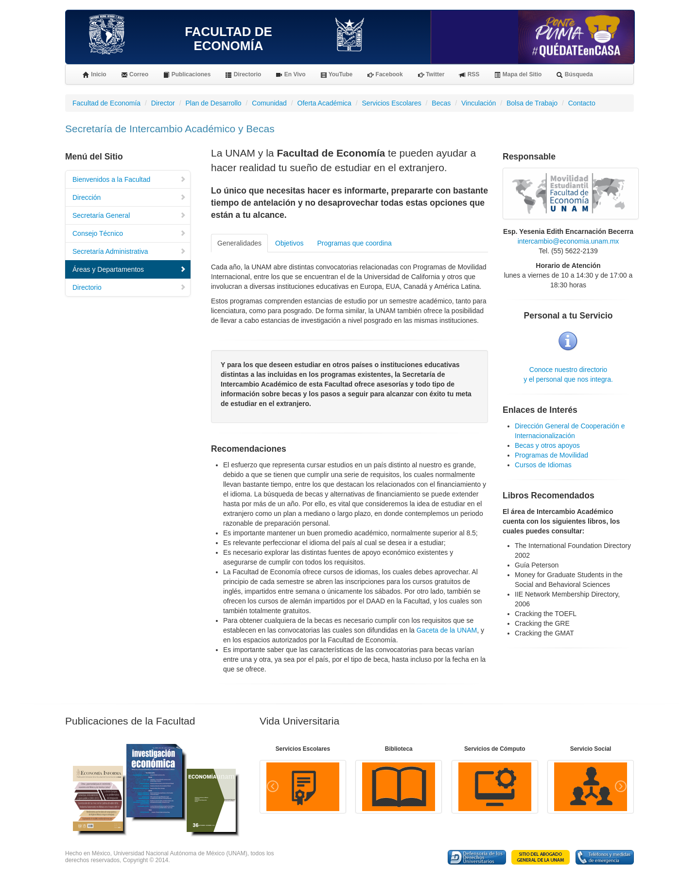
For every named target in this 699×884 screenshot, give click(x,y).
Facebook (384, 74)
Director (163, 103)
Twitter (431, 74)
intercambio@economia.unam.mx (568, 241)
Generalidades (239, 243)
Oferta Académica (324, 103)
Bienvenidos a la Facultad (129, 179)
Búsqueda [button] (574, 74)
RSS (469, 74)
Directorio (243, 74)
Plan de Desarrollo (213, 103)
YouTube (336, 74)
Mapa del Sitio (518, 74)
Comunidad (269, 103)
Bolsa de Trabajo (532, 103)
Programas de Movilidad (551, 455)
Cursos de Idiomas (543, 465)
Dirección (129, 197)
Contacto (581, 103)
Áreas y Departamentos (129, 269)
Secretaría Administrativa (129, 251)
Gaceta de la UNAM (447, 630)
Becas (441, 103)
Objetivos (289, 243)
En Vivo (290, 74)
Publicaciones (186, 74)
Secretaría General (129, 215)
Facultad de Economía (106, 103)
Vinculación (478, 103)
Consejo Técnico (129, 233)
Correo (135, 74)
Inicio (94, 74)
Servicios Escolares (391, 103)
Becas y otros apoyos (547, 445)
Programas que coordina (354, 243)
